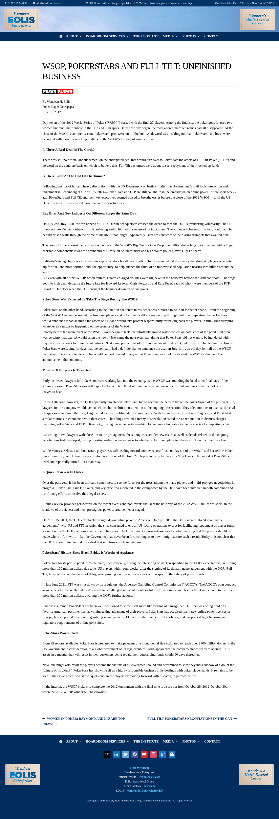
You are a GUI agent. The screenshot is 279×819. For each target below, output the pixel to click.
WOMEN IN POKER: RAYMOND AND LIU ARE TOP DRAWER (83, 721)
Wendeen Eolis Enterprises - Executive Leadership (164, 3)
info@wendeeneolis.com (47, 3)
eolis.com (149, 786)
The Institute (146, 36)
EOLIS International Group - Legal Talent (109, 3)
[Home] (60, 36)
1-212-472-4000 (16, 3)
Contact (212, 36)
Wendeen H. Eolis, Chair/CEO (144, 790)
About (74, 36)
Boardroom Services (107, 36)
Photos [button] (191, 36)
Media (170, 36)
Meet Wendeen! (139, 767)
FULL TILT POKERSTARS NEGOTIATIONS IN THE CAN (189, 718)
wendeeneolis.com (149, 776)
